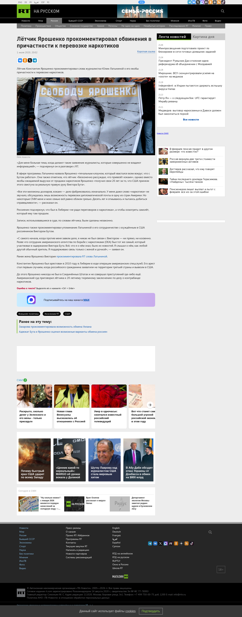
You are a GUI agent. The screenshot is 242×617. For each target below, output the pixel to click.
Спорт (119, 20)
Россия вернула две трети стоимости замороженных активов (192, 160)
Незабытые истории (154, 25)
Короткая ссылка (146, 51)
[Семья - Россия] (142, 11)
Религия (196, 25)
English (116, 528)
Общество (60, 25)
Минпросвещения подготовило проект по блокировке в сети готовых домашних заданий (187, 49)
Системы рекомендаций (79, 557)
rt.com (49, 591)
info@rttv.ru (180, 594)
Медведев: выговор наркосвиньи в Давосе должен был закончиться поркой (189, 112)
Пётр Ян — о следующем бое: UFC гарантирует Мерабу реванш (187, 99)
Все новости (191, 119)
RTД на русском (120, 557)
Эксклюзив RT (51, 313)
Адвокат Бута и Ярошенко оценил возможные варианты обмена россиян (63, 331)
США (67, 313)
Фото (205, 20)
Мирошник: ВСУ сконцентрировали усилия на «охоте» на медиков (186, 74)
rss (219, 2)
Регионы (112, 25)
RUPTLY (116, 560)
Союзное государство (81, 25)
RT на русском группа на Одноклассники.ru (211, 2)
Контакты (71, 542)
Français (116, 535)
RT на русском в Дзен (215, 2)
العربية (36, 2)
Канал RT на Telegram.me (190, 2)
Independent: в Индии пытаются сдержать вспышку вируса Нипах (190, 87)
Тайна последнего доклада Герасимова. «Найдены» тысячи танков (194, 180)
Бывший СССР (76, 20)
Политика (26, 25)
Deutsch (116, 532)
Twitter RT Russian (198, 2)
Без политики (153, 20)
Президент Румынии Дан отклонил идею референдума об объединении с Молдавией (185, 62)
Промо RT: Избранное (77, 535)
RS (48, 2)
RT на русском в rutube (206, 2)
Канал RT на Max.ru (202, 2)
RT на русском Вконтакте (194, 2)
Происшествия (43, 25)
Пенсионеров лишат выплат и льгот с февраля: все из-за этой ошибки (192, 190)
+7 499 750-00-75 (144, 594)
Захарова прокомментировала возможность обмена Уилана (55, 326)
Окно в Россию (120, 564)
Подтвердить (151, 611)
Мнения (175, 20)
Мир (40, 20)
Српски (116, 546)
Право (208, 25)
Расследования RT (178, 25)
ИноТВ (191, 20)
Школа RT (117, 568)
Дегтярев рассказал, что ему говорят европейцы (192, 170)
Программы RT (74, 539)
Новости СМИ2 (162, 133)
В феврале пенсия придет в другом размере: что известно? (191, 150)
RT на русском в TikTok (223, 2)
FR (30, 2)
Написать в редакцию (77, 549)
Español (116, 542)
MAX (86, 300)
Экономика (100, 20)
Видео (218, 20)
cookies (130, 611)
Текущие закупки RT (76, 546)
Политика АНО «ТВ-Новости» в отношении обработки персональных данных (68, 597)
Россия (54, 20)
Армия (100, 25)
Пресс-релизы (73, 527)
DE (26, 2)
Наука (133, 20)
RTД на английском (122, 553)
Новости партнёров (76, 553)
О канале (71, 531)
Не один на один (131, 25)
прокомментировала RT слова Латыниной (81, 256)
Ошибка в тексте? (26, 288)
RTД (141, 2)
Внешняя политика (28, 313)
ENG (20, 2)
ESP (43, 2)
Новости (26, 20)
